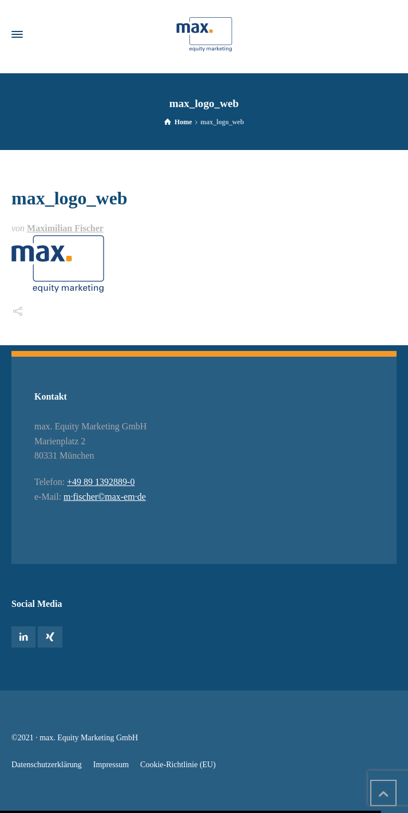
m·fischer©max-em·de (105, 497)
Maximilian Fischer (65, 228)
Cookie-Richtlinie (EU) (178, 764)
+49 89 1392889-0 (100, 482)
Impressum (111, 764)
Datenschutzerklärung (46, 764)
